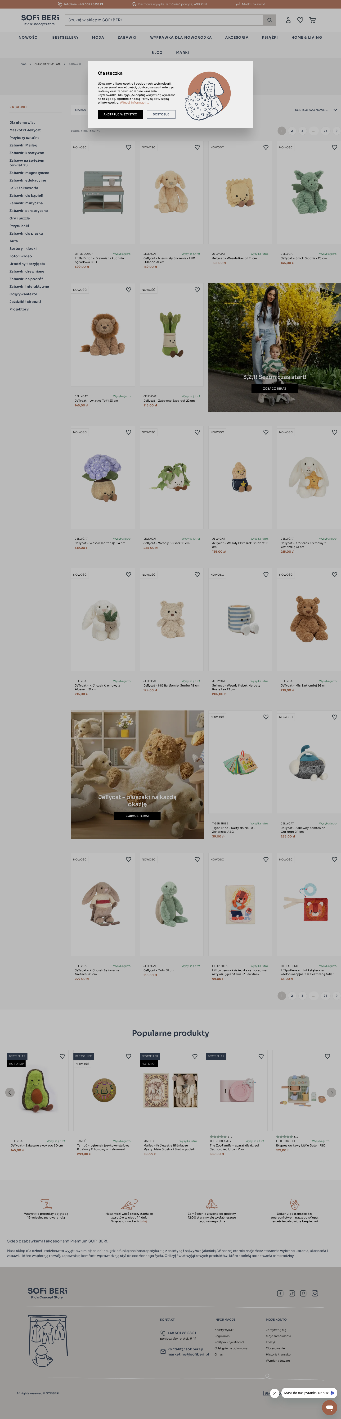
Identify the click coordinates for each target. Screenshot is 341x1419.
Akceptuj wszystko (120, 114)
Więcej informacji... (134, 102)
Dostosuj (161, 114)
